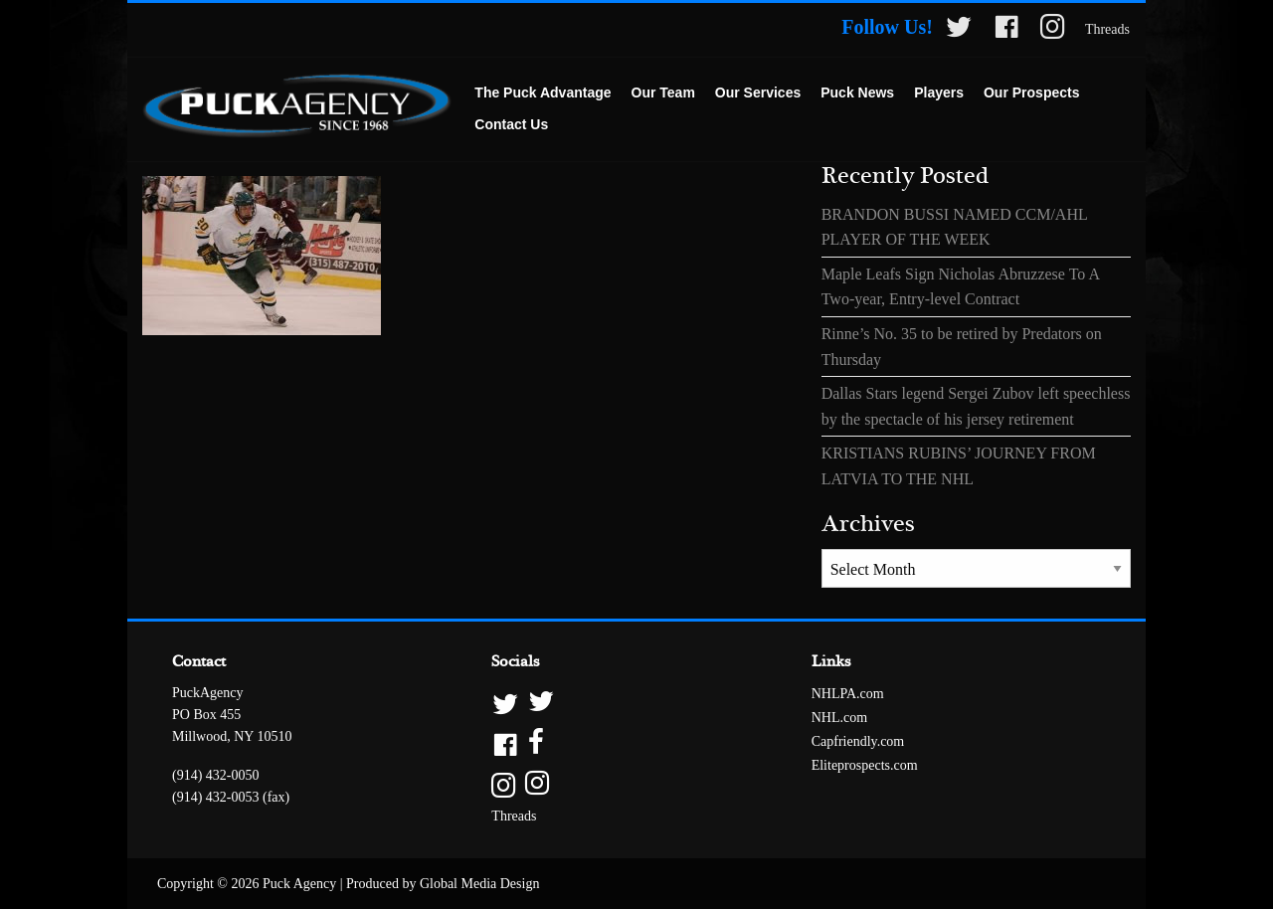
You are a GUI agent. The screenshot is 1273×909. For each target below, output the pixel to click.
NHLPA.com (848, 693)
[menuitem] (542, 93)
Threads (1107, 29)
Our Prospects (1031, 92)
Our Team (663, 92)
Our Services (758, 92)
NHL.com (839, 717)
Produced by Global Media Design (442, 883)
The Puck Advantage (542, 92)
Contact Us (511, 124)
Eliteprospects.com (865, 765)
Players (939, 92)
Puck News (857, 92)
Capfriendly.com (858, 741)
